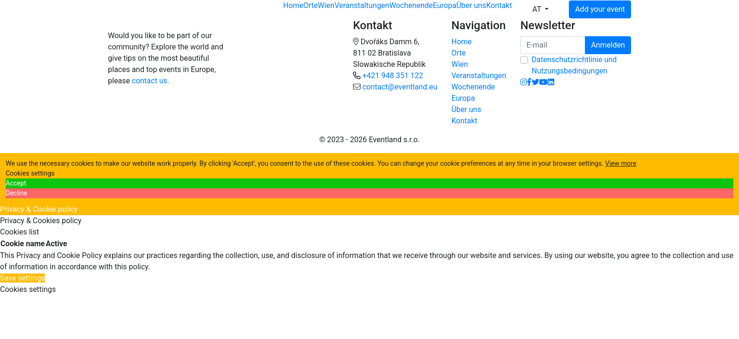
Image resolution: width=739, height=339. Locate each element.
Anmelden (608, 44)
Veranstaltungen (362, 5)
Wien (326, 5)
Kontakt (499, 5)
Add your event (600, 9)
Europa (444, 5)
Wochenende (411, 5)
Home (293, 5)
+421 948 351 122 (392, 75)
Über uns (471, 5)
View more (620, 163)
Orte (311, 5)
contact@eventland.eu (399, 86)
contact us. (150, 80)
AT (537, 9)
